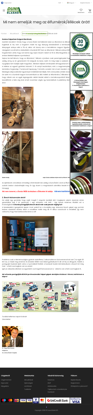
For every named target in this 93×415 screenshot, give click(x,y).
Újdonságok (28, 383)
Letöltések (28, 386)
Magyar (70, 3)
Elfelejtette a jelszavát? (79, 386)
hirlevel (81, 106)
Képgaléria (5, 386)
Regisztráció (75, 383)
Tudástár (27, 389)
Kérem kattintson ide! (65, 191)
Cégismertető (6, 380)
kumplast (81, 70)
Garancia (51, 380)
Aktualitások (28, 380)
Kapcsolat (8, 3)
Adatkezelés (52, 386)
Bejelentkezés (85, 3)
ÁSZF (49, 383)
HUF (59, 3)
